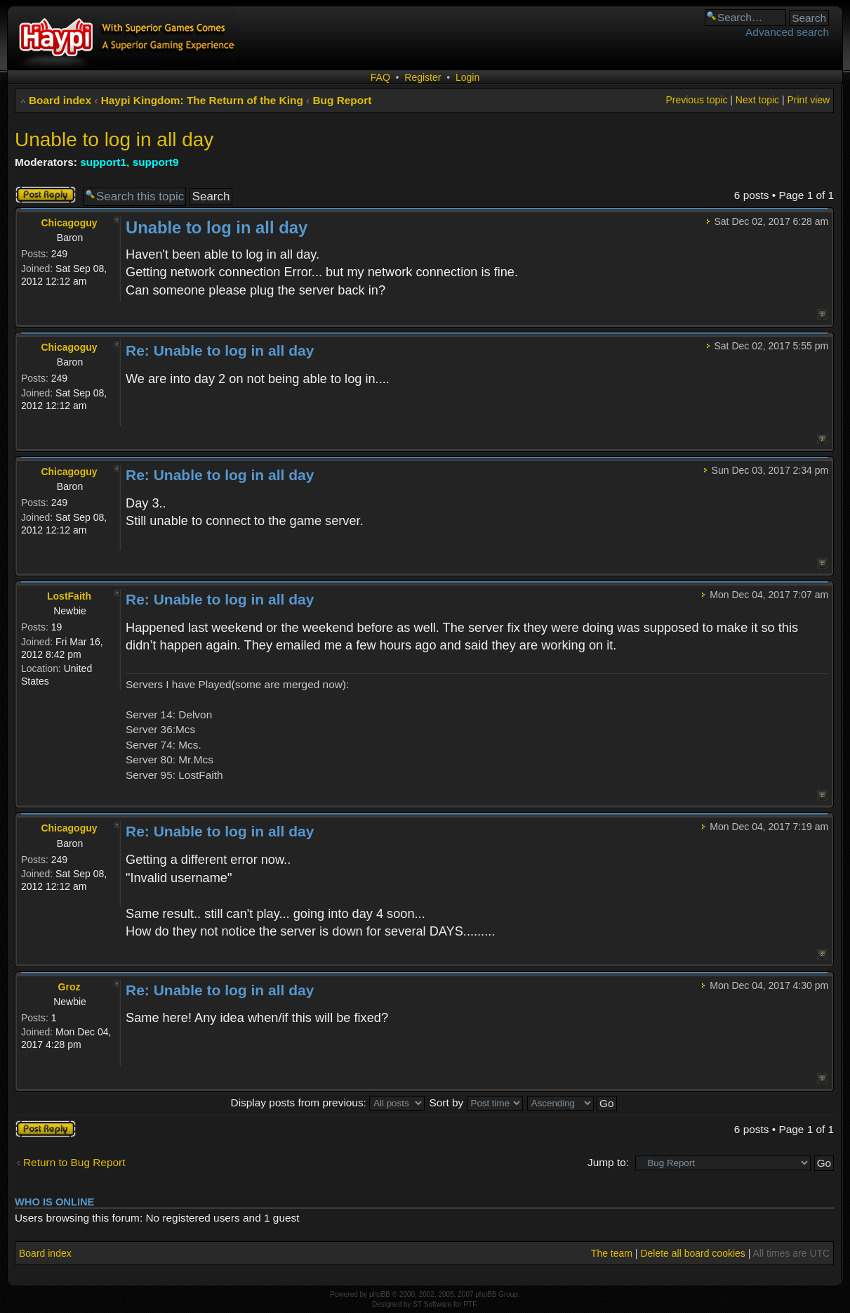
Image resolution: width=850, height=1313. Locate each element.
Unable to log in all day (114, 139)
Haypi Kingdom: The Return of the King (202, 100)
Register (422, 77)
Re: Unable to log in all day (220, 350)
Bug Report (342, 100)
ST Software (432, 1304)
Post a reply (46, 195)
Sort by (475, 1102)
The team (611, 1253)
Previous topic (696, 99)
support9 (156, 162)
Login (467, 77)
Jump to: (608, 1162)
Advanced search (787, 32)
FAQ (380, 77)
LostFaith (69, 596)
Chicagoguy (69, 222)
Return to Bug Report (74, 1162)
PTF (469, 1304)
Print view (808, 99)
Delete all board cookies (692, 1253)
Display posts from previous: (328, 1102)
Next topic (757, 99)
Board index (60, 100)
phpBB (379, 1294)
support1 (103, 162)
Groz (69, 986)
